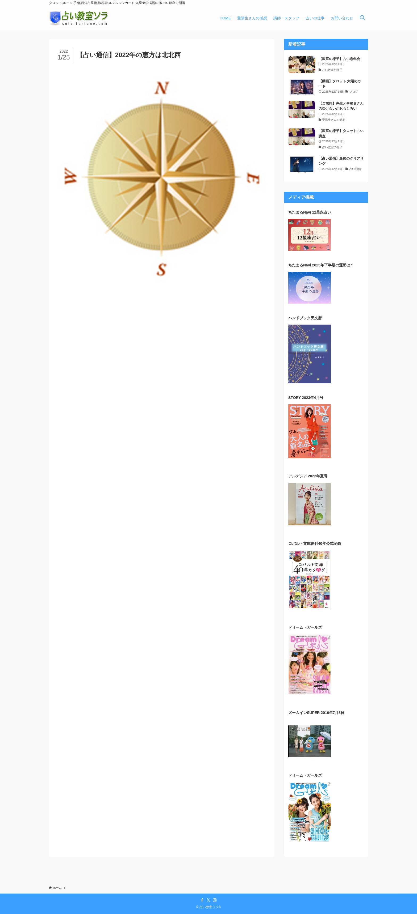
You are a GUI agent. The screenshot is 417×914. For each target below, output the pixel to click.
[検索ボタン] (362, 18)
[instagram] (214, 900)
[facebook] (202, 900)
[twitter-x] (208, 900)
